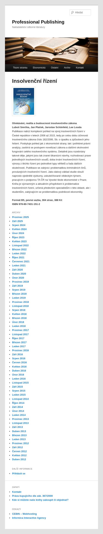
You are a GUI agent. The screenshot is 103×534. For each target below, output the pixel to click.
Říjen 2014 (18, 403)
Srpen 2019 (18, 289)
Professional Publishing (38, 21)
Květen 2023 (19, 241)
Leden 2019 (19, 297)
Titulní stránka (20, 67)
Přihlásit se (18, 473)
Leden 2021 (19, 265)
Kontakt (80, 67)
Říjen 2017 (18, 338)
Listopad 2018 (20, 306)
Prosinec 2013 (20, 419)
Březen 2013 (19, 435)
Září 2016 (17, 354)
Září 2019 (17, 285)
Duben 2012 (19, 459)
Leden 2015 (19, 394)
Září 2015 (17, 386)
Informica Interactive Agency (29, 517)
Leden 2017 (19, 346)
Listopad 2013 (20, 423)
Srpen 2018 (18, 310)
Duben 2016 (19, 370)
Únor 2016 (18, 374)
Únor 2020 (18, 277)
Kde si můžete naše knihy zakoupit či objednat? (40, 499)
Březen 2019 (19, 293)
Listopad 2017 (20, 334)
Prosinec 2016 (20, 350)
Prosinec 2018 (20, 302)
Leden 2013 (19, 439)
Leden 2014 (19, 415)
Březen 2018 (19, 318)
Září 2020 (17, 269)
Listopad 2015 (20, 382)
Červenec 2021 (20, 261)
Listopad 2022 (20, 245)
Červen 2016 (19, 362)
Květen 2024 (19, 229)
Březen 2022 (19, 249)
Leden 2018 (19, 326)
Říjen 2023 (18, 237)
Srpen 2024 (18, 225)
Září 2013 (17, 427)
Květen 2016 (19, 366)
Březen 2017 (19, 342)
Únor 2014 (18, 411)
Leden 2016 (19, 378)
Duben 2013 (19, 431)
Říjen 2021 (18, 257)
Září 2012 (17, 447)
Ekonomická (39, 67)
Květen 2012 (19, 455)
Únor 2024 (18, 233)
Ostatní (54, 67)
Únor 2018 (18, 322)
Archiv (67, 67)
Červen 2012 (19, 451)
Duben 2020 (19, 273)
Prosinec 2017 (20, 330)
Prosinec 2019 (20, 281)
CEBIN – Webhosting (24, 513)
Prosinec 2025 (20, 217)
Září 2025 (17, 221)
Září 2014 (17, 407)
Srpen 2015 (18, 390)
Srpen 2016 (18, 358)
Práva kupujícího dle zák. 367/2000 (32, 495)
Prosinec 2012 (20, 443)
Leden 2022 (19, 253)
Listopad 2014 (20, 398)
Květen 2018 (19, 314)
